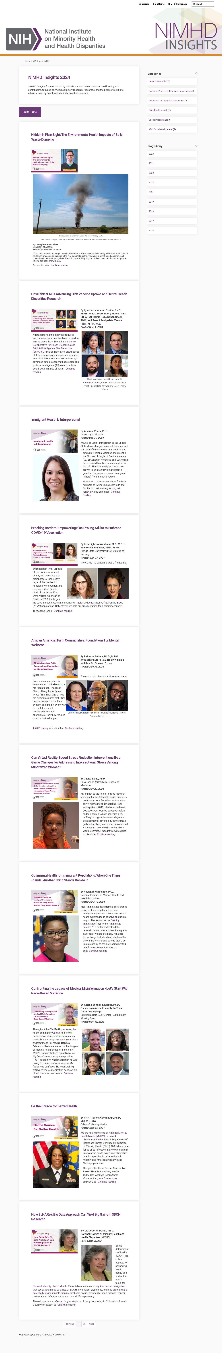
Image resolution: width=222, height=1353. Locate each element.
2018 (151, 182)
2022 (151, 163)
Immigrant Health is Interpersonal (55, 420)
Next (91, 1323)
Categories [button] (172, 73)
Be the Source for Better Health (54, 1106)
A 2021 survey (40, 728)
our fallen (47, 592)
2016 (151, 230)
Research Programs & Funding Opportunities (170, 91)
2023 (151, 154)
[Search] (202, 4)
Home (27, 61)
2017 (151, 221)
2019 (151, 202)
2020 (151, 173)
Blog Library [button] (172, 146)
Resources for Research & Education (166, 100)
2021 (151, 192)
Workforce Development (161, 129)
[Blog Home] (158, 4)
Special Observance (158, 120)
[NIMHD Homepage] (178, 4)
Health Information (158, 81)
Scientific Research (158, 110)
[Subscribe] (144, 4)
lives (95, 810)
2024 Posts (30, 111)
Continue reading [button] (59, 265)
